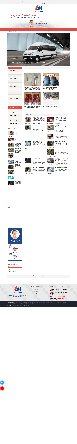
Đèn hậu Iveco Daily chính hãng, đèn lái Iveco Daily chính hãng (32, 107)
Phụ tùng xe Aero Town (30, 303)
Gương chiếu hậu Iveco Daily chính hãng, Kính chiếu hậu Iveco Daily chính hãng (50, 88)
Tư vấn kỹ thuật (35, 289)
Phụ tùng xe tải (35, 291)
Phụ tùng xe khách (35, 293)
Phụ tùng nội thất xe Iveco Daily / (54, 67)
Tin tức (51, 29)
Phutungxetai (23, 303)
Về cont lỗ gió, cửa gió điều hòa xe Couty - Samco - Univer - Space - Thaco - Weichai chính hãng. (14, 134)
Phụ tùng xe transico (55, 302)
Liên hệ (56, 29)
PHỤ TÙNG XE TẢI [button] (37, 29)
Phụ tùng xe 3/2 (49, 302)
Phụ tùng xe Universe (16, 303)
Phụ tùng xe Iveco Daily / (43, 67)
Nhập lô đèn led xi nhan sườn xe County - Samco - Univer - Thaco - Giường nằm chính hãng (15, 151)
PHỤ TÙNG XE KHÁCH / (34, 67)
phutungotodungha (14, 305)
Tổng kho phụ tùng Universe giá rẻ (18, 171)
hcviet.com (27, 305)
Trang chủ (11, 29)
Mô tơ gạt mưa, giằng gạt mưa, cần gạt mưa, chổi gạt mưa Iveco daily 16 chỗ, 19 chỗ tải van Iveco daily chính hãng (32, 88)
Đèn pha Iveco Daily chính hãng (50, 106)
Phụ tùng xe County (63, 302)
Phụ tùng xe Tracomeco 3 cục (33, 302)
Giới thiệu (18, 29)
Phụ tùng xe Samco (23, 302)
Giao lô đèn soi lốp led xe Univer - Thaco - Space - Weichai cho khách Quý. (18, 140)
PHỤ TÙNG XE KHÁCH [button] (26, 29)
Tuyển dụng (45, 29)
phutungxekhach (17, 302)
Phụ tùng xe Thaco (42, 302)
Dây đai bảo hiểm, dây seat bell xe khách (18, 156)
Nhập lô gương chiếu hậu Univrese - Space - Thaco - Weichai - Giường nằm (18, 162)
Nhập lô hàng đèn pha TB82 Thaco (18, 166)
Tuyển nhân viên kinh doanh (18, 177)
